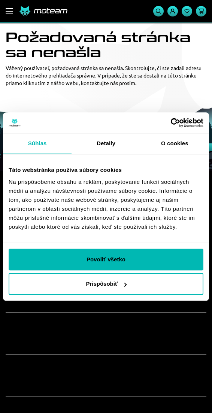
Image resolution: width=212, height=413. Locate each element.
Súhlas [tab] (37, 143)
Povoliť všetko (106, 259)
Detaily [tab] (106, 143)
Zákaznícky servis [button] (47, 368)
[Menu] (9, 11)
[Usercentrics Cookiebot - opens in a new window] (170, 123)
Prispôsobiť (106, 283)
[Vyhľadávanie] (158, 11)
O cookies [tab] (174, 143)
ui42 (143, 401)
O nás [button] (20, 326)
